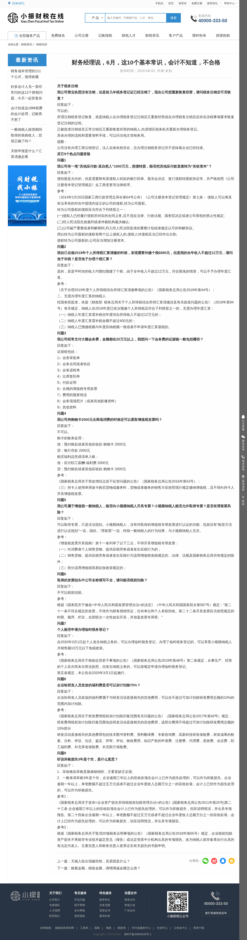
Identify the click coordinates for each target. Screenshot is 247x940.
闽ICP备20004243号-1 (137, 934)
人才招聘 (54, 910)
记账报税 (105, 35)
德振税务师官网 (64, 927)
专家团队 (54, 905)
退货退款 (79, 915)
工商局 (84, 927)
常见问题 (79, 899)
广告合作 (129, 910)
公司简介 (54, 899)
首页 (171, 3)
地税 (108, 927)
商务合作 (129, 899)
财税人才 (129, 35)
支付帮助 (79, 910)
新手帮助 (79, 905)
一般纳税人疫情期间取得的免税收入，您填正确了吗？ (26, 135)
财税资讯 (152, 35)
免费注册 (196, 3)
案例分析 (104, 915)
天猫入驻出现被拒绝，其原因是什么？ (100, 861)
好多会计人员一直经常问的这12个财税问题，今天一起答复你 (26, 92)
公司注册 (82, 35)
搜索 (173, 17)
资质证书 (104, 910)
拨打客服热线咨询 (216, 913)
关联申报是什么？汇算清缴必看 (26, 154)
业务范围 (104, 905)
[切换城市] (18, 3)
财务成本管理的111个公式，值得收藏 (26, 74)
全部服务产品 (27, 36)
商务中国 (198, 927)
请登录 (182, 3)
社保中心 (162, 927)
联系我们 (54, 915)
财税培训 (41, 44)
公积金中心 (180, 927)
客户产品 (176, 35)
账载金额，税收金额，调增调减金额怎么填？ (105, 868)
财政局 (122, 927)
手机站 (159, 3)
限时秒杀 (199, 35)
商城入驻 (129, 905)
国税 (97, 927)
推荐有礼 (212, 3)
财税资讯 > (27, 44)
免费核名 (58, 35)
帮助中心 (231, 3)
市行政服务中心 (141, 927)
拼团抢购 (223, 35)
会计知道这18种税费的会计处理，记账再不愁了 (26, 114)
